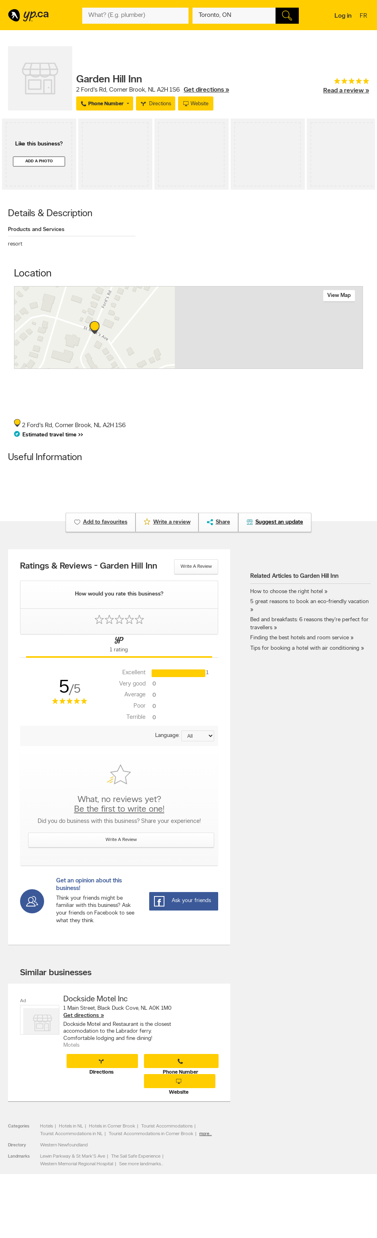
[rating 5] (346, 83)
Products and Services (36, 230)
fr (364, 16)
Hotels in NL (71, 1126)
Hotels (46, 1126)
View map (339, 295)
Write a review (196, 566)
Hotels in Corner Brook (112, 1126)
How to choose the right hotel (286, 592)
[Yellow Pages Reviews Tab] (119, 646)
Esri (231, 364)
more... (205, 1134)
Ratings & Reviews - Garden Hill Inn (88, 566)
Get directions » (206, 90)
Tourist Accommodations (167, 1126)
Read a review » (346, 91)
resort (15, 244)
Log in (343, 16)
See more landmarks (140, 1164)
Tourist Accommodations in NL (71, 1134)
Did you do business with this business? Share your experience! (119, 822)
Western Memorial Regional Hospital (76, 1164)
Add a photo (39, 161)
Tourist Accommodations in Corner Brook (151, 1134)
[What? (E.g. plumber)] (135, 16)
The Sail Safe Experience (135, 1156)
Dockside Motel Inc (95, 999)
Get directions (81, 1016)
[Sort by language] (197, 736)
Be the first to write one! (119, 809)
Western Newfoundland (64, 1145)
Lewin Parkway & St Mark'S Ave (72, 1156)
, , (152, 90)
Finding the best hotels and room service (299, 638)
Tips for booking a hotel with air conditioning (304, 648)
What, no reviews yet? (119, 804)
